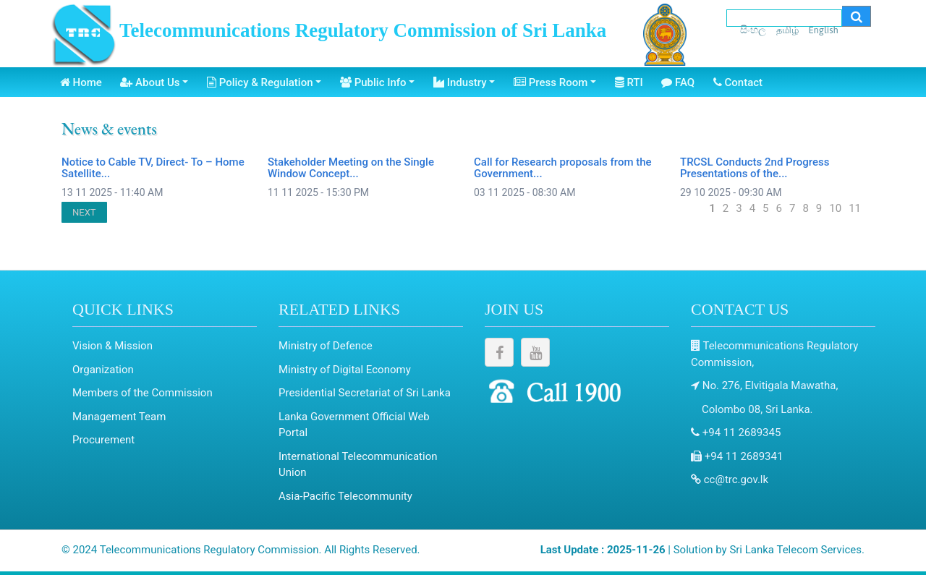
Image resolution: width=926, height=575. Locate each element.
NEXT (84, 212)
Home (81, 82)
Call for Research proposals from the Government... (563, 168)
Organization (103, 369)
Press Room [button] (550, 82)
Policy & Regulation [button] (260, 82)
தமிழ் (787, 30)
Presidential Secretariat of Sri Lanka (365, 392)
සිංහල (753, 29)
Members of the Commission (142, 392)
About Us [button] (149, 82)
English (823, 30)
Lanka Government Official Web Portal (354, 425)
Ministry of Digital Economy (345, 369)
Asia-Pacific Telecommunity (345, 496)
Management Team (119, 416)
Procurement (103, 439)
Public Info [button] (373, 82)
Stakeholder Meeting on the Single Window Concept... (351, 168)
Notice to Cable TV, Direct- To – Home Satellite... (153, 168)
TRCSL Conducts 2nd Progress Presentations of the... (754, 168)
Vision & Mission (112, 345)
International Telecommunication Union (358, 465)
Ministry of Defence (326, 345)
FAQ (677, 82)
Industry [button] (460, 82)
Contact (738, 82)
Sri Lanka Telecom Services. (797, 549)
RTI (629, 82)
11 (855, 208)
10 (835, 208)
